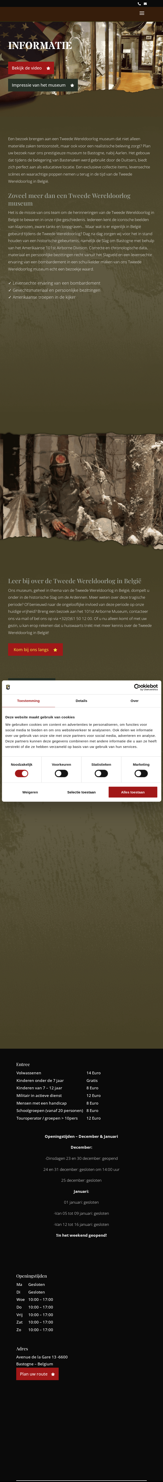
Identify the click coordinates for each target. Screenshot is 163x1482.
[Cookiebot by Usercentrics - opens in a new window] (137, 687)
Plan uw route (37, 1374)
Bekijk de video (31, 68)
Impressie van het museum (43, 85)
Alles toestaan (133, 792)
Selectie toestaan (81, 792)
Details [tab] (81, 701)
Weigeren (30, 792)
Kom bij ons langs (35, 649)
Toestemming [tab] (28, 701)
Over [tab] (135, 701)
